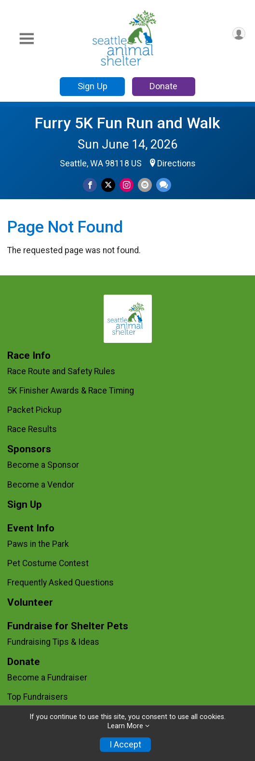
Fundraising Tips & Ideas (53, 642)
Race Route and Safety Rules (61, 371)
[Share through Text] (163, 185)
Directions (176, 163)
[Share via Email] (145, 185)
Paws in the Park (38, 544)
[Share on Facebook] (90, 185)
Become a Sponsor (43, 465)
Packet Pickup (34, 410)
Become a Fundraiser (47, 677)
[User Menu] (238, 33)
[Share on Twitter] (108, 185)
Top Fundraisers (37, 697)
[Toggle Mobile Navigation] (26, 39)
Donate (163, 86)
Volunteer (30, 602)
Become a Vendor (40, 484)
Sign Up (92, 86)
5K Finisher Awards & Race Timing (70, 390)
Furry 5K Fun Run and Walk (127, 123)
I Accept (125, 744)
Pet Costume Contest (48, 563)
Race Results (32, 429)
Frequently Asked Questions (60, 582)
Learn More (125, 726)
